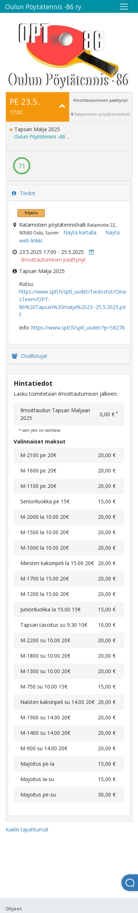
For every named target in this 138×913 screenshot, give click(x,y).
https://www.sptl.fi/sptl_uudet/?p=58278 (78, 327)
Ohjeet (14, 909)
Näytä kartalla (79, 232)
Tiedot (23, 193)
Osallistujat (29, 355)
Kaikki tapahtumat (27, 829)
